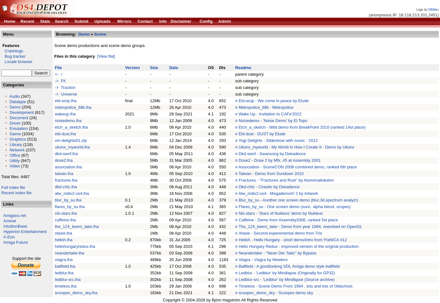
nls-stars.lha (66, 213)
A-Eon (9, 237)
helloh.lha (63, 239)
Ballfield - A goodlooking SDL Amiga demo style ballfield (289, 266)
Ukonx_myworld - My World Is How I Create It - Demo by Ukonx (296, 147)
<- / (58, 74)
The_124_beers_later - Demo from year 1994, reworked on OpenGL (300, 226)
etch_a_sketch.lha (71, 127)
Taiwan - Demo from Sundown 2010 (271, 173)
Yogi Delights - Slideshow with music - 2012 (278, 140)
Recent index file (16, 192)
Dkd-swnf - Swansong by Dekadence (272, 153)
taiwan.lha (64, 173)
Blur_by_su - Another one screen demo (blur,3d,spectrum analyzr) (298, 200)
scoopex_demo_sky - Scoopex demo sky (276, 292)
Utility (14, 160)
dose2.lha (63, 160)
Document (18, 117)
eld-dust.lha (65, 133)
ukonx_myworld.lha (72, 147)
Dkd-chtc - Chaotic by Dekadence (269, 186)
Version (132, 67)
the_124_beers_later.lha (77, 226)
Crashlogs (12, 51)
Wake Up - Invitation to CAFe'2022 (270, 114)
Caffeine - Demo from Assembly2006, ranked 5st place (288, 220)
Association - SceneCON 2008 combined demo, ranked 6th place (297, 167)
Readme (243, 67)
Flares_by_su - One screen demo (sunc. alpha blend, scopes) (295, 206)
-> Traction (65, 87)
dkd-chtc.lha (66, 186)
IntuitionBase (15, 226)
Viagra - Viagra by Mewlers (263, 259)
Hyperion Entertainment (25, 231)
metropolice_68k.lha (73, 107)
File (58, 67)
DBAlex (433, 9)
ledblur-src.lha (68, 279)
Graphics (17, 139)
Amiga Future (15, 242)
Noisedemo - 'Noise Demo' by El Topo (273, 120)
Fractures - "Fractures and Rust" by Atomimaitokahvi (286, 180)
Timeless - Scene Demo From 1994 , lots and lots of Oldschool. (296, 286)
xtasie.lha (63, 233)
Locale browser (16, 61)
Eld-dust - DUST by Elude (262, 133)
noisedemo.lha (68, 120)
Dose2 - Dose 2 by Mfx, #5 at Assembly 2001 (280, 160)
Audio (14, 96)
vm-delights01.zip (71, 140)
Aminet (9, 221)
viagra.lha (63, 259)
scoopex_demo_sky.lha (76, 292)
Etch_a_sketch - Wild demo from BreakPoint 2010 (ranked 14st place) (302, 127)
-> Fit (60, 81)
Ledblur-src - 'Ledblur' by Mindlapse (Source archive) (286, 279)
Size (154, 67)
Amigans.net (14, 215)
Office (14, 155)
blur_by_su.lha (68, 200)
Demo (14, 107)
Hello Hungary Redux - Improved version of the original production (299, 246)
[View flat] (106, 56)
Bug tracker (13, 56)
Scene (100, 34)
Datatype (17, 101)
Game (14, 133)
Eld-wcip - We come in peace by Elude (274, 100)
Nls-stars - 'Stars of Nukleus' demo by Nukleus (281, 213)
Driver (14, 123)
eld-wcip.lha (66, 100)
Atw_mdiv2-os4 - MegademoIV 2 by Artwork (278, 193)
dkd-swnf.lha (66, 153)
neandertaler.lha (69, 253)
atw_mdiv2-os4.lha (72, 193)
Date (173, 67)
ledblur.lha (64, 273)
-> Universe (66, 94)
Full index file (13, 187)
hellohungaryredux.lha (75, 246)
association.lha (68, 167)
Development (21, 112)
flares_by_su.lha (70, 206)
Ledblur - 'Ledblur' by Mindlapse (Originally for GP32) (287, 273)
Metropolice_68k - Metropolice (266, 107)
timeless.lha (66, 286)
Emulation (18, 128)
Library (15, 144)
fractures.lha (66, 180)
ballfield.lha (65, 266)
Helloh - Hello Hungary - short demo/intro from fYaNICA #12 (293, 239)
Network (17, 150)
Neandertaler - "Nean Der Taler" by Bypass (277, 253)
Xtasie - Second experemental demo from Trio (280, 233)
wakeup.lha (65, 114)
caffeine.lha (65, 220)
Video (14, 166)
